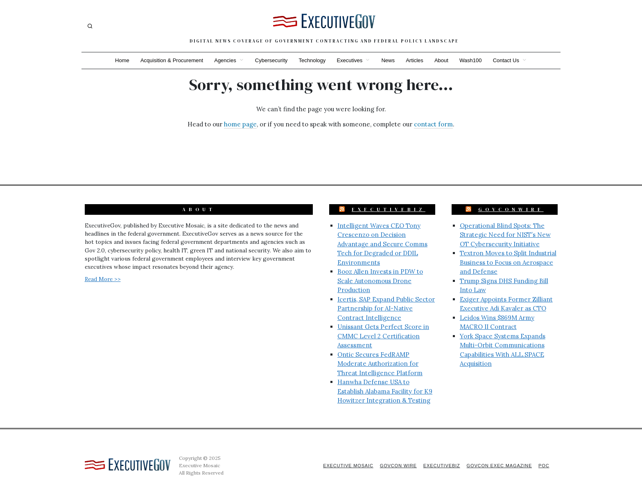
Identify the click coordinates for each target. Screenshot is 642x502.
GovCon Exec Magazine (498, 465)
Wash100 (472, 60)
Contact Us (508, 60)
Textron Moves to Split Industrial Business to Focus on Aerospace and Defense (508, 262)
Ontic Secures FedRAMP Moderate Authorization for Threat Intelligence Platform (380, 364)
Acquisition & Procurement (170, 60)
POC (543, 465)
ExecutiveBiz (388, 209)
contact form (433, 124)
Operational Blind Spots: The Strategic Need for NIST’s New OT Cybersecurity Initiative (505, 235)
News (388, 60)
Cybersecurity (270, 60)
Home (120, 60)
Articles (415, 60)
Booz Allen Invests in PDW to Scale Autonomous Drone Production (380, 281)
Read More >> (103, 279)
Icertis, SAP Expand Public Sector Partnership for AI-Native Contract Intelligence (386, 308)
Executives (349, 60)
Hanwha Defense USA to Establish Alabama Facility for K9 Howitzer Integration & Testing (384, 391)
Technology (312, 60)
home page (240, 124)
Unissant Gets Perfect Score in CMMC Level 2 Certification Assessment (383, 336)
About (442, 60)
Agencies (224, 60)
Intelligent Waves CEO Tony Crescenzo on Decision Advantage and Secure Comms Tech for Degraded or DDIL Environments (382, 244)
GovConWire (511, 209)
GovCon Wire (396, 465)
